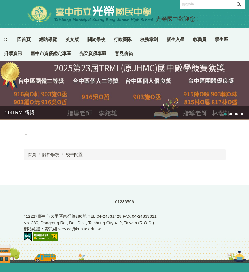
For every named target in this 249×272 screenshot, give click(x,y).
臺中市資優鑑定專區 (51, 53)
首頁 (32, 154)
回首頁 (24, 39)
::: (6, 39)
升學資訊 (13, 53)
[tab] (225, 114)
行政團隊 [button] (123, 39)
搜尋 (239, 4)
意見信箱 (124, 53)
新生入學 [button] (175, 39)
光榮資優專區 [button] (92, 53)
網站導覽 (48, 39)
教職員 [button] (199, 39)
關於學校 (50, 154)
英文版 (72, 39)
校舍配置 (74, 154)
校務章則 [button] (149, 39)
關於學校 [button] (96, 39)
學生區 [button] (221, 39)
